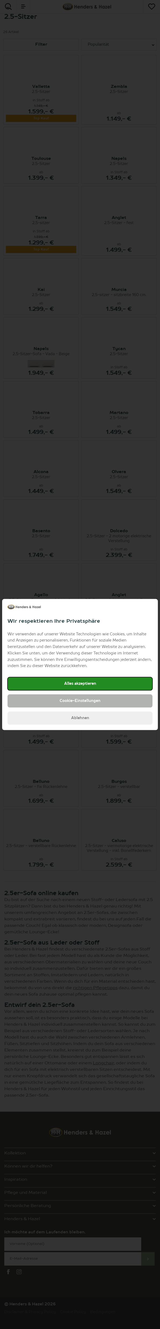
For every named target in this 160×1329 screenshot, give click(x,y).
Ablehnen (80, 718)
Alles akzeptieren (80, 684)
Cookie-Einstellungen (80, 701)
